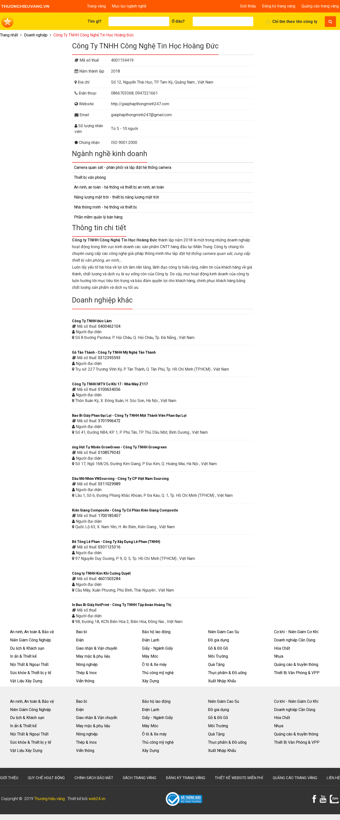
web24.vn (96, 798)
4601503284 (109, 578)
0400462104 (109, 326)
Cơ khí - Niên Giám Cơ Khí (296, 631)
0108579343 (109, 452)
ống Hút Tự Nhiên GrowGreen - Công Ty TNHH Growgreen (119, 447)
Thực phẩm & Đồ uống (227, 672)
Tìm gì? (95, 21)
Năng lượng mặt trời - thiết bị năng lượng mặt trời (116, 197)
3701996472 (109, 420)
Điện (80, 640)
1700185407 (109, 515)
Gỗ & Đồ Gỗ (218, 648)
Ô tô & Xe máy (154, 664)
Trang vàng (96, 6)
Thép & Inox (86, 672)
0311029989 (109, 484)
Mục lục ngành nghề (129, 6)
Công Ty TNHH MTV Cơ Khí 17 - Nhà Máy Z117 (110, 384)
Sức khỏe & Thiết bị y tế (30, 672)
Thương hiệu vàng (49, 798)
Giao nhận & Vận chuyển (96, 648)
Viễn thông (85, 681)
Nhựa (278, 656)
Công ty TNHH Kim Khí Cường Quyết (101, 573)
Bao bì (81, 631)
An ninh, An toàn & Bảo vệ (32, 631)
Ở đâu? (178, 21)
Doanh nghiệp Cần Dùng (294, 640)
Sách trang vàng (139, 778)
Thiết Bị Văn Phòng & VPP (297, 672)
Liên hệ (333, 778)
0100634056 (109, 389)
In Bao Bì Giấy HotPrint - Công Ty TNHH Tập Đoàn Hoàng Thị (121, 605)
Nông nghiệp (87, 664)
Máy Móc (150, 656)
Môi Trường (218, 656)
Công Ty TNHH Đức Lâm (92, 321)
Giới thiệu (248, 6)
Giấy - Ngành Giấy (157, 648)
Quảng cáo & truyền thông (296, 664)
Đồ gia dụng (218, 640)
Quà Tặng (216, 664)
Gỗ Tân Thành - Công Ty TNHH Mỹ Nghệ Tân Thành (114, 352)
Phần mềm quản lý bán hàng (98, 217)
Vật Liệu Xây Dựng (26, 681)
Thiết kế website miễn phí (239, 778)
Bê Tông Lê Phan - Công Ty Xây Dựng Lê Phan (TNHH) (116, 542)
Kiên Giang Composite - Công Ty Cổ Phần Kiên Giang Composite (125, 510)
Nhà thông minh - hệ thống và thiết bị (105, 207)
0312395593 (109, 357)
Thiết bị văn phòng (90, 177)
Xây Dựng (150, 681)
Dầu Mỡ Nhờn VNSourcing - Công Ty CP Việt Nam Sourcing (120, 479)
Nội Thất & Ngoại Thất (29, 664)
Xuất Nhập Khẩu (222, 681)
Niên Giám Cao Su (223, 631)
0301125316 (109, 547)
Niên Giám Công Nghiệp (30, 640)
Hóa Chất (282, 648)
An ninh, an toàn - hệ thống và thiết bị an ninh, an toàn (119, 187)
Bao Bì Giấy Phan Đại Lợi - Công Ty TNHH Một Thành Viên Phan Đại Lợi (129, 415)
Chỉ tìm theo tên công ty (294, 21)
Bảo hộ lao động (156, 631)
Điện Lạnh (150, 640)
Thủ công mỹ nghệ (158, 672)
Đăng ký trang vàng (278, 6)
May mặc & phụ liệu (93, 656)
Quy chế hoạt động (46, 778)
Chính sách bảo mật (93, 778)
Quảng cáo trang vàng (320, 6)
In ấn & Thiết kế (23, 656)
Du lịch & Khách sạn (27, 648)
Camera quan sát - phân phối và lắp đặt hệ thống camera (122, 167)
